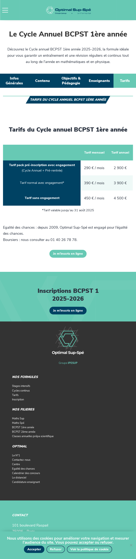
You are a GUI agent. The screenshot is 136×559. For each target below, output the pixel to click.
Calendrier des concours (26, 473)
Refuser (55, 549)
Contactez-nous (21, 460)
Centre (16, 464)
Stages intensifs (21, 386)
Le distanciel (19, 477)
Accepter (34, 549)
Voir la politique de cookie (89, 549)
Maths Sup (18, 418)
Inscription (18, 399)
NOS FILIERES (23, 409)
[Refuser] (131, 545)
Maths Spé (18, 423)
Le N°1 (16, 455)
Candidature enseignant (26, 482)
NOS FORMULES (25, 377)
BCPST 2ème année (23, 432)
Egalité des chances (23, 469)
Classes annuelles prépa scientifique (33, 436)
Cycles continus (21, 391)
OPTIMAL (19, 446)
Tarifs (15, 395)
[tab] (14, 81)
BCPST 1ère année (23, 427)
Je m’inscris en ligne (68, 253)
